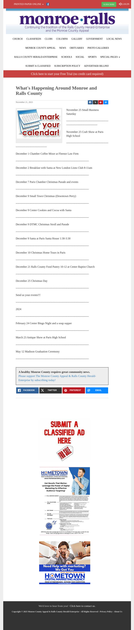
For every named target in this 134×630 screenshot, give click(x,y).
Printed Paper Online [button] (29, 4)
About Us (118, 611)
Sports (92, 57)
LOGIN (124, 4)
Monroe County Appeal (40, 48)
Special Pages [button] (110, 57)
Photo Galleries (98, 48)
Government (94, 39)
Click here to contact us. (82, 605)
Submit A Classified (38, 66)
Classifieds (33, 39)
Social (80, 57)
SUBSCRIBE (108, 4)
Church (18, 39)
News (62, 48)
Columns (62, 39)
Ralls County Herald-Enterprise (36, 57)
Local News (114, 39)
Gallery (77, 39)
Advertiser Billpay (96, 66)
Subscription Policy (67, 66)
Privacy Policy (106, 611)
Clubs (48, 39)
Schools (66, 57)
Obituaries (77, 48)
